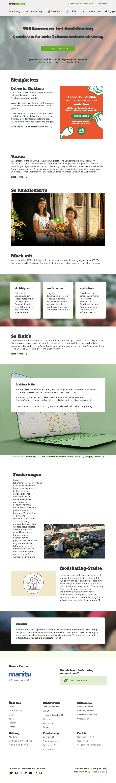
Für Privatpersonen (86, 711)
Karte (26, 389)
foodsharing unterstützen (45, 638)
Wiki (44, 711)
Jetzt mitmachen (58, 48)
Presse (12, 727)
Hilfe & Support (50, 707)
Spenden (47, 737)
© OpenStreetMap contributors (54, 456)
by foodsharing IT (96, 772)
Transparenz (49, 749)
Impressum (14, 768)
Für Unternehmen (85, 707)
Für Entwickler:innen (86, 715)
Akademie (13, 737)
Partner (12, 723)
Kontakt (41, 768)
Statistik (46, 719)
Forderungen (83, 741)
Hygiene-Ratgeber (52, 715)
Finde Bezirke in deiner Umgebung (74, 406)
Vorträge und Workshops (20, 741)
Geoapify (29, 456)
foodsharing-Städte (86, 737)
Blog (11, 715)
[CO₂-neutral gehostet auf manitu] (20, 674)
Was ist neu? (48, 723)
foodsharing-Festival (18, 745)
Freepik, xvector (93, 456)
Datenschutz (28, 768)
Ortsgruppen (83, 719)
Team (11, 719)
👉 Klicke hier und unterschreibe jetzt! (30, 126)
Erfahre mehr (18, 176)
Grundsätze (14, 711)
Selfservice (48, 745)
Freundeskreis (49, 741)
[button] (15, 11)
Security (46, 727)
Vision (11, 707)
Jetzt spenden (75, 680)
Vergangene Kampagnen (89, 745)
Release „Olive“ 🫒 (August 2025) (91, 768)
